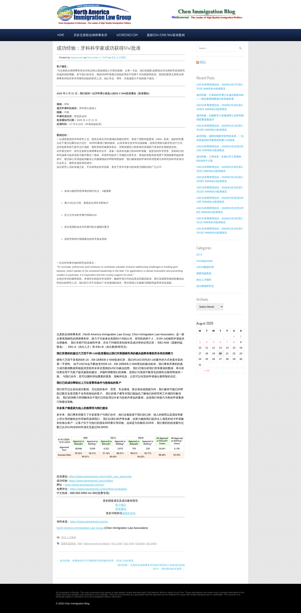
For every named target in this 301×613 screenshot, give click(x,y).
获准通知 (120, 508)
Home (60, 35)
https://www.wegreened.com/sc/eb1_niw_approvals (100, 476)
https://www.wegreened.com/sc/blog (91, 480)
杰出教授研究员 (205, 286)
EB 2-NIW (116, 543)
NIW (79, 543)
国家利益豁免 (68, 543)
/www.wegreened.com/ (86, 484)
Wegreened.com (127, 35)
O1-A (199, 254)
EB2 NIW (129, 543)
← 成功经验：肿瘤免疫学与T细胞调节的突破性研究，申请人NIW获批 (95, 560)
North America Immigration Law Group (80, 527)
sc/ (101, 484)
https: (68, 484)
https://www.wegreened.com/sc (89, 521)
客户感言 (120, 504)
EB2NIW (140, 543)
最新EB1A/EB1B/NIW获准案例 (166, 35)
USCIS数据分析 (205, 267)
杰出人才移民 (118, 57)
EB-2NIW (151, 543)
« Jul (206, 370)
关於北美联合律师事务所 (90, 35)
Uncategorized (204, 260)
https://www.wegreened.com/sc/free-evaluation (98, 488)
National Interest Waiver (97, 543)
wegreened (77, 57)
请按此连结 (129, 513)
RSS (201, 62)
